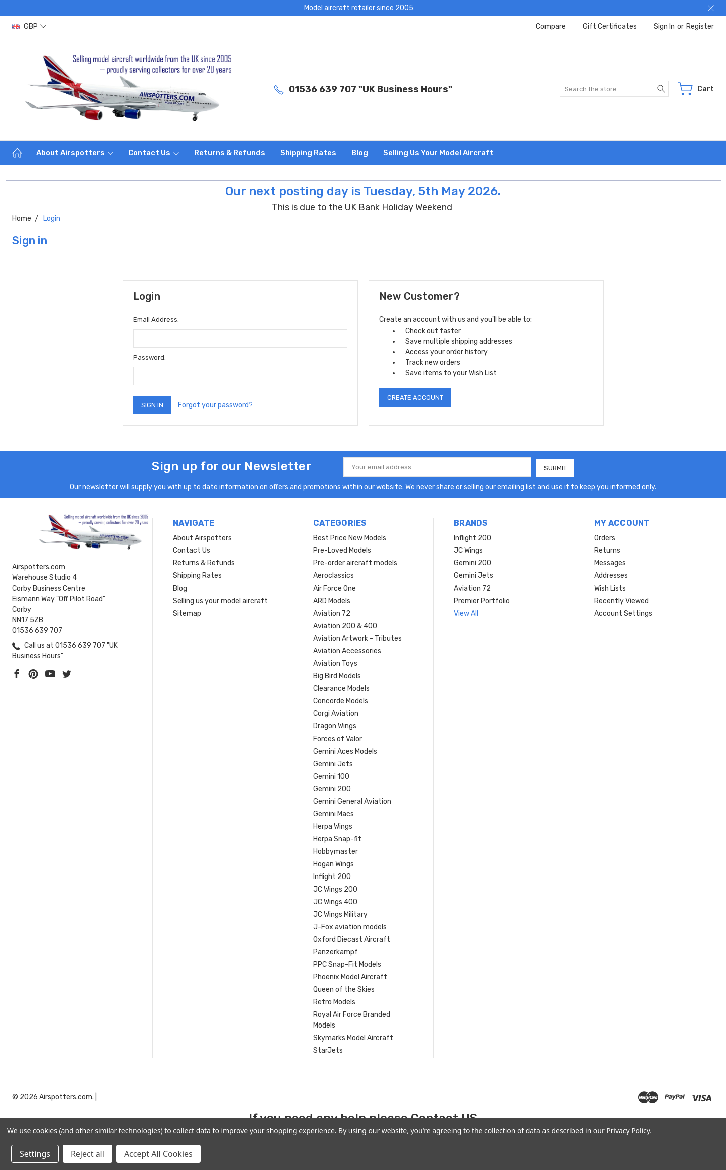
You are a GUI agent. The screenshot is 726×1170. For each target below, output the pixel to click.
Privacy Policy (628, 1130)
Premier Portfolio (482, 600)
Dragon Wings (334, 725)
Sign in (664, 26)
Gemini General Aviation (352, 800)
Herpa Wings (332, 825)
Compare (551, 26)
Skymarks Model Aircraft (353, 1037)
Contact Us (153, 152)
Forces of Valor (337, 738)
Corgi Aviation (335, 712)
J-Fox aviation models (350, 926)
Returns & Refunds (229, 152)
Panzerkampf (335, 951)
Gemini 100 (331, 775)
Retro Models (334, 1001)
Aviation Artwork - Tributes (357, 637)
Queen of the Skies (344, 988)
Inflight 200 (332, 875)
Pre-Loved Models (342, 549)
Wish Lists (610, 587)
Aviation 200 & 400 (345, 625)
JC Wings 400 (335, 901)
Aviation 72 (331, 612)
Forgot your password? (215, 405)
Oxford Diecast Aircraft (351, 938)
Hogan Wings (333, 863)
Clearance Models (341, 687)
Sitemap (187, 612)
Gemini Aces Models (345, 750)
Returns (607, 549)
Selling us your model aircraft (438, 152)
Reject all (87, 1153)
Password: (149, 357)
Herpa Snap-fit (337, 838)
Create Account (415, 397)
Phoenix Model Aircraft (350, 976)
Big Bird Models (337, 675)
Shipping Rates (308, 152)
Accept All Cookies (158, 1153)
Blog (359, 152)
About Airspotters (74, 152)
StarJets (328, 1049)
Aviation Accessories (347, 650)
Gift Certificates (610, 26)
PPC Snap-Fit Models (347, 963)
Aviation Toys (335, 662)
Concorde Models (340, 700)
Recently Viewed (621, 600)
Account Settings (623, 612)
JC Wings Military (340, 913)
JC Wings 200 (335, 888)
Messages (610, 562)
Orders (604, 537)
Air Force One (334, 587)
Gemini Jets (333, 763)
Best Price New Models (349, 537)
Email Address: (156, 319)
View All (466, 612)
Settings (35, 1153)
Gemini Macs (333, 813)
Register (700, 26)
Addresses (611, 574)
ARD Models (331, 600)
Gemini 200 (332, 788)
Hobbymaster (335, 850)
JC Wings (468, 549)
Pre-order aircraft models (355, 562)
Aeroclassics (333, 574)
